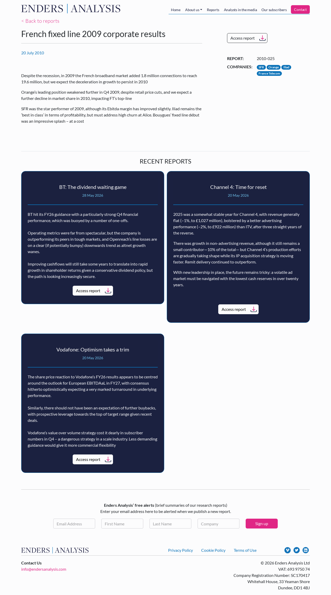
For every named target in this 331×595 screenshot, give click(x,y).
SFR (261, 67)
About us (192, 10)
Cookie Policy (213, 550)
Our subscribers (274, 10)
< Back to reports (40, 21)
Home (175, 10)
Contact (300, 9)
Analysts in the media (240, 10)
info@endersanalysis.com (43, 569)
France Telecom (269, 73)
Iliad (286, 67)
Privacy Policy (180, 550)
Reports (213, 10)
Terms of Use (245, 550)
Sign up (261, 523)
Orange (273, 67)
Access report (242, 37)
